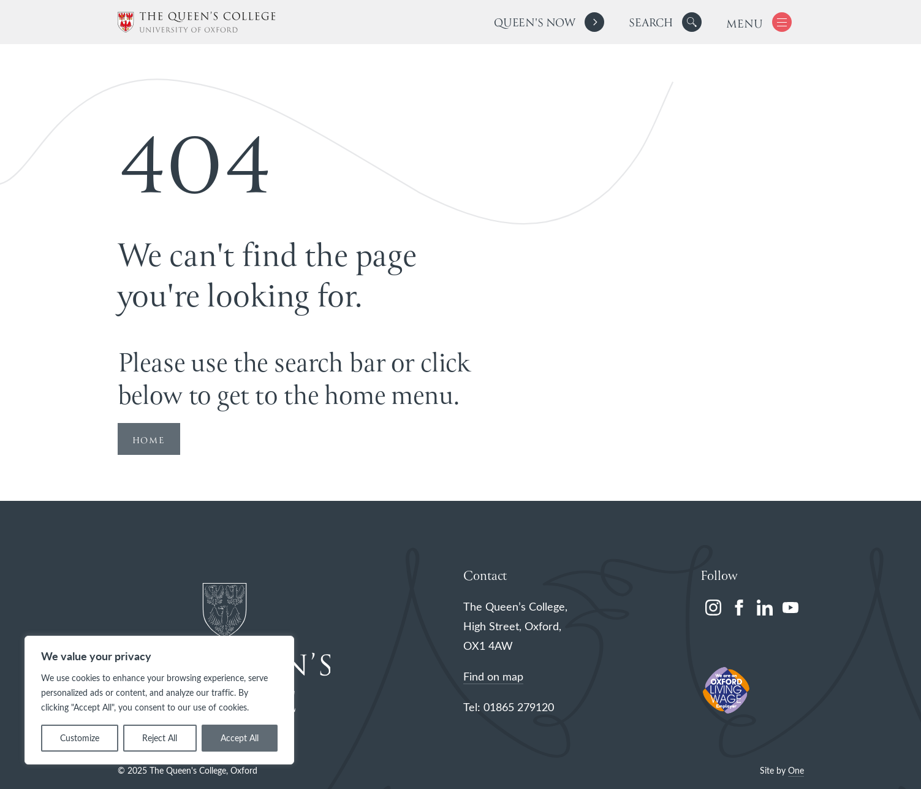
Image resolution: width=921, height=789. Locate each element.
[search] (665, 22)
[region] (159, 700)
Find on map (493, 676)
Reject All (159, 738)
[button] (692, 22)
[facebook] (739, 608)
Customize (79, 738)
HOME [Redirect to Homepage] (149, 441)
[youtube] (790, 608)
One (796, 770)
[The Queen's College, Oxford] (196, 22)
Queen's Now (534, 23)
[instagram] (713, 608)
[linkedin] (765, 608)
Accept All (240, 738)
